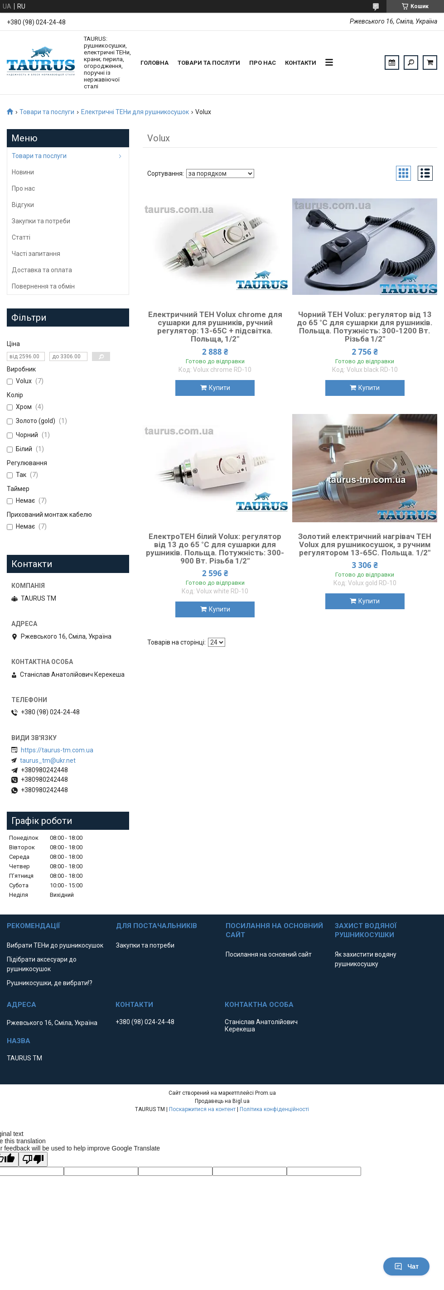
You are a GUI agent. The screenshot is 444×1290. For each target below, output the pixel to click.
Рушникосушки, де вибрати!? (49, 983)
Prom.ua (265, 1093)
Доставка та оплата (42, 270)
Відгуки (23, 204)
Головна (154, 62)
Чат (406, 1266)
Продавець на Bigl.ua (222, 1101)
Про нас (262, 62)
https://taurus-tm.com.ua (57, 750)
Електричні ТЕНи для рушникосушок (135, 112)
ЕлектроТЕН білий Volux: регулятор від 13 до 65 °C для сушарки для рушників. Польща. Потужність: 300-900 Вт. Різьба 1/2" (215, 548)
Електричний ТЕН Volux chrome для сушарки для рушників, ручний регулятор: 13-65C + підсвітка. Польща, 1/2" (215, 326)
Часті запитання (36, 253)
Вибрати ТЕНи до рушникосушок (55, 945)
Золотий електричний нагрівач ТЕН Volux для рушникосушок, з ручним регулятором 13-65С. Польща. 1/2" (364, 544)
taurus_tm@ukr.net (48, 760)
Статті (21, 237)
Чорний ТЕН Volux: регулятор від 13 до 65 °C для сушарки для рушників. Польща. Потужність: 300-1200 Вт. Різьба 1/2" (365, 326)
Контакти (300, 62)
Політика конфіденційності (274, 1109)
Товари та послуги (209, 62)
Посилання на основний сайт (269, 954)
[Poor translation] (33, 1159)
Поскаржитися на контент (202, 1109)
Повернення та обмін (43, 286)
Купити (219, 387)
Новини (23, 172)
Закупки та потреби (41, 221)
